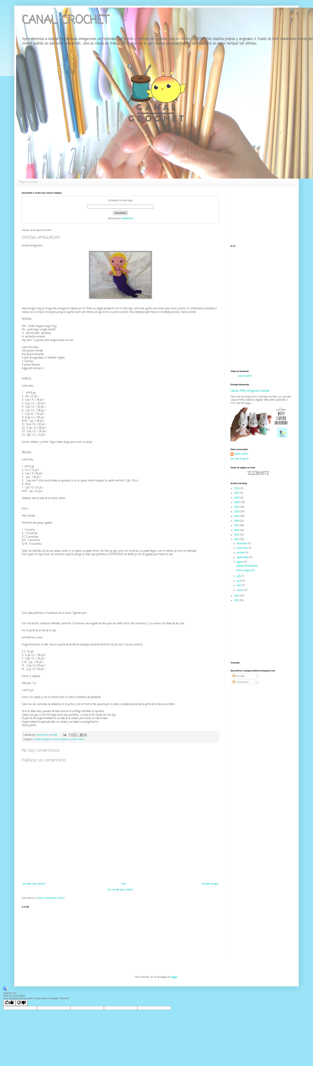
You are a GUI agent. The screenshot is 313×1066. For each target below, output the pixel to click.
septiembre (243, 557)
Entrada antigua (210, 884)
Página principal (28, 182)
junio (239, 581)
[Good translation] (9, 1003)
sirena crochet (77, 739)
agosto (240, 562)
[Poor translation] (21, 1003)
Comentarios (241, 682)
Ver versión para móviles (120, 890)
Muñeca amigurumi (43, 739)
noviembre (243, 548)
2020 (237, 512)
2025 (237, 488)
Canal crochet (245, 376)
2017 (236, 525)
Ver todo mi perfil (239, 459)
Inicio (123, 884)
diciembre (242, 543)
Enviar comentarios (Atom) (50, 898)
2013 (237, 596)
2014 (236, 539)
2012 (237, 600)
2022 (237, 502)
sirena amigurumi (61, 739)
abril (239, 585)
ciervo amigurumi (245, 570)
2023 (237, 498)
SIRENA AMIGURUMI (247, 566)
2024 (237, 493)
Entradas (239, 676)
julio (239, 576)
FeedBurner (127, 218)
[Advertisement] (120, 863)
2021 (237, 507)
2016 (237, 530)
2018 (237, 521)
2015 (237, 535)
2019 (237, 516)
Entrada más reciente (34, 884)
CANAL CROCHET (65, 20)
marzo (240, 590)
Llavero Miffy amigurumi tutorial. (250, 391)
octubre (241, 553)
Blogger (174, 977)
